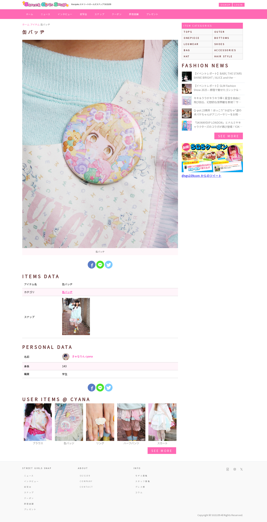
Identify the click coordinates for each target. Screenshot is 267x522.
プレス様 (140, 486)
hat (187, 56)
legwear (191, 44)
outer (219, 31)
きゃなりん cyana (77, 356)
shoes (219, 44)
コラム (139, 492)
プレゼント (152, 14)
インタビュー (65, 14)
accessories (225, 50)
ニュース (45, 14)
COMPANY (86, 481)
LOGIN (238, 4)
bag (187, 50)
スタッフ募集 (142, 481)
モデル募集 (141, 475)
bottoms (221, 37)
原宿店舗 (134, 14)
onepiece (192, 37)
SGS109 (85, 475)
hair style (223, 56)
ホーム (29, 14)
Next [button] (173, 424)
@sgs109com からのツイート (201, 175)
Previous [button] (27, 424)
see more (161, 450)
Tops (188, 31)
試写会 (83, 14)
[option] (100, 147)
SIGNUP (225, 4)
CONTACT (86, 486)
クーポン (117, 14)
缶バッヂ (67, 292)
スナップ (99, 14)
